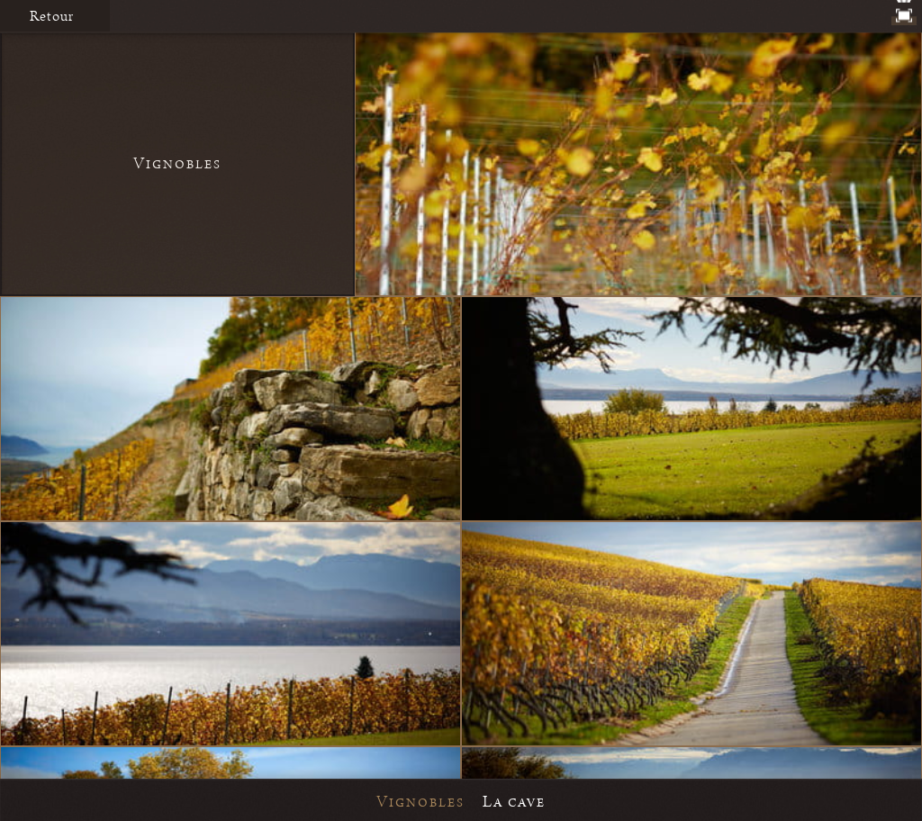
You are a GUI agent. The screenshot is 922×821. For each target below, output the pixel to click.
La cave (514, 801)
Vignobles (420, 801)
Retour (52, 16)
